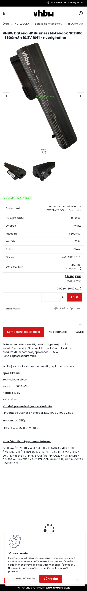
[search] (80, 13)
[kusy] (51, 297)
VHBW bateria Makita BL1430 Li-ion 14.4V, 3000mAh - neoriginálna (64, 523)
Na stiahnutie (58, 332)
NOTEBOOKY (22, 23)
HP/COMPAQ (75, 23)
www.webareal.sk (58, 587)
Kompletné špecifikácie (23, 332)
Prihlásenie (56, 2)
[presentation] (6, 95)
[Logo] (43, 13)
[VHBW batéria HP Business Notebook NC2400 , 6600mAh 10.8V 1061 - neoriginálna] (43, 96)
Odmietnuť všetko (23, 578)
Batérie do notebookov (48, 23)
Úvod (6, 23)
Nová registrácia (75, 2)
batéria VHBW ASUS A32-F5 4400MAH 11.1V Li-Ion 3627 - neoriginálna (22, 523)
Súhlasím (51, 579)
